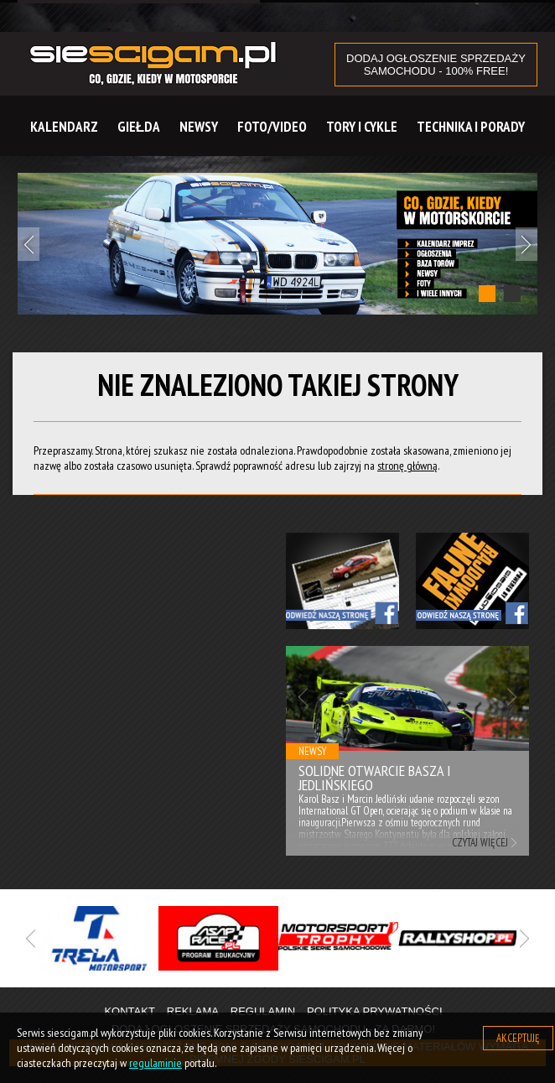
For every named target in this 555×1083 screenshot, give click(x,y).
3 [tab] (315, 988)
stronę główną (407, 465)
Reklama (193, 1011)
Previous (28, 244)
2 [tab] (512, 293)
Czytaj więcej (480, 843)
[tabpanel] (277, 244)
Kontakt (129, 1011)
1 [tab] (487, 293)
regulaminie (155, 1062)
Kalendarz (64, 126)
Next (526, 244)
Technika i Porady (471, 126)
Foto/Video (272, 126)
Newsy (198, 126)
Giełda (138, 126)
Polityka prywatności (375, 1011)
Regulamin (263, 1011)
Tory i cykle (361, 126)
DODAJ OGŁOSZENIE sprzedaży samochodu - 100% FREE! (436, 64)
